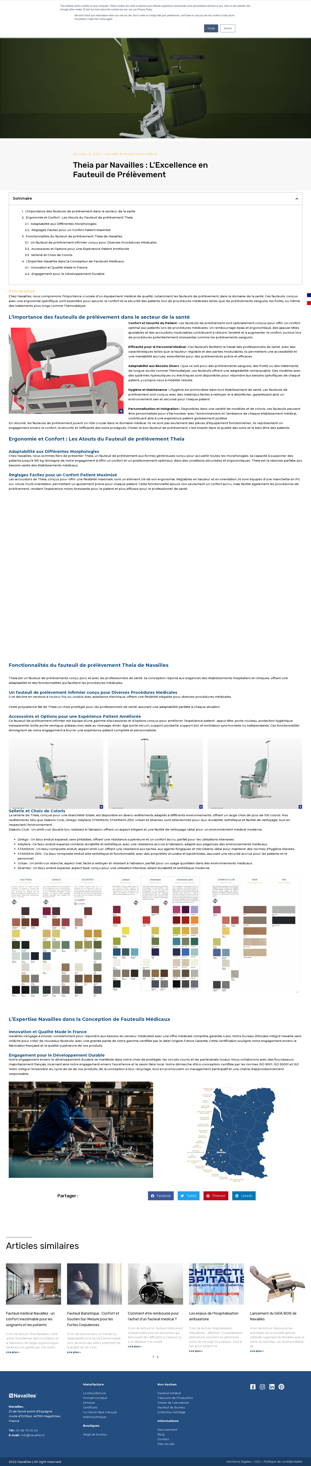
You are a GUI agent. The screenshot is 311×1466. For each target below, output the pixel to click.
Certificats (91, 1407)
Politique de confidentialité (281, 1462)
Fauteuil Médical (170, 1393)
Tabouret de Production (176, 1398)
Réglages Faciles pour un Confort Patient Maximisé (71, 230)
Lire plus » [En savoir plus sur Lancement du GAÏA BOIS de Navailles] (257, 1351)
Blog (161, 1434)
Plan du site (166, 1444)
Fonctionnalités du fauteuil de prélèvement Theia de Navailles (74, 236)
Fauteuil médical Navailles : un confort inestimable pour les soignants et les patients (30, 1319)
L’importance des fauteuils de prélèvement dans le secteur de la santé (80, 211)
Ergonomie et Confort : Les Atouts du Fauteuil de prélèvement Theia (79, 217)
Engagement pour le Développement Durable (68, 274)
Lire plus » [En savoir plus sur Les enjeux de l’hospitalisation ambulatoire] (196, 1351)
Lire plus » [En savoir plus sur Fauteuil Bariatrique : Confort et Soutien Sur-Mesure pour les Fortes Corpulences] (74, 1352)
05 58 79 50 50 (27, 1430)
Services (89, 1403)
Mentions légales (234, 1462)
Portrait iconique (96, 1398)
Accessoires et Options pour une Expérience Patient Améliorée (80, 249)
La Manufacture (95, 1393)
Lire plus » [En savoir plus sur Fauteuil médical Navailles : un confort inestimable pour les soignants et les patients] (13, 1352)
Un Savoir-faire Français (101, 1412)
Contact (163, 1439)
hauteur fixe (58, 697)
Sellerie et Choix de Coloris (51, 255)
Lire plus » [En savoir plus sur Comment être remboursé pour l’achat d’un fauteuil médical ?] (135, 1346)
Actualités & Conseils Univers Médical (131, 154)
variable (80, 697)
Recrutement (168, 1430)
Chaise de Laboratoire (174, 1403)
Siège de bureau (96, 1434)
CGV (254, 1462)
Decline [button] (228, 28)
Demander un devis (155, 1005)
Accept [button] (211, 28)
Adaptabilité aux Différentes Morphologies (64, 224)
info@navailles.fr (33, 1435)
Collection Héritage (172, 1412)
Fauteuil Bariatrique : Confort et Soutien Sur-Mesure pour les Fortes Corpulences (93, 1319)
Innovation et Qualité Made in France (59, 267)
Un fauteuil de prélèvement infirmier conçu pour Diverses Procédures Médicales (94, 242)
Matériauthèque (95, 1417)
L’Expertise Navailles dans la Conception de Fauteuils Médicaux (75, 261)
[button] (297, 198)
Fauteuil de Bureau (172, 1407)
